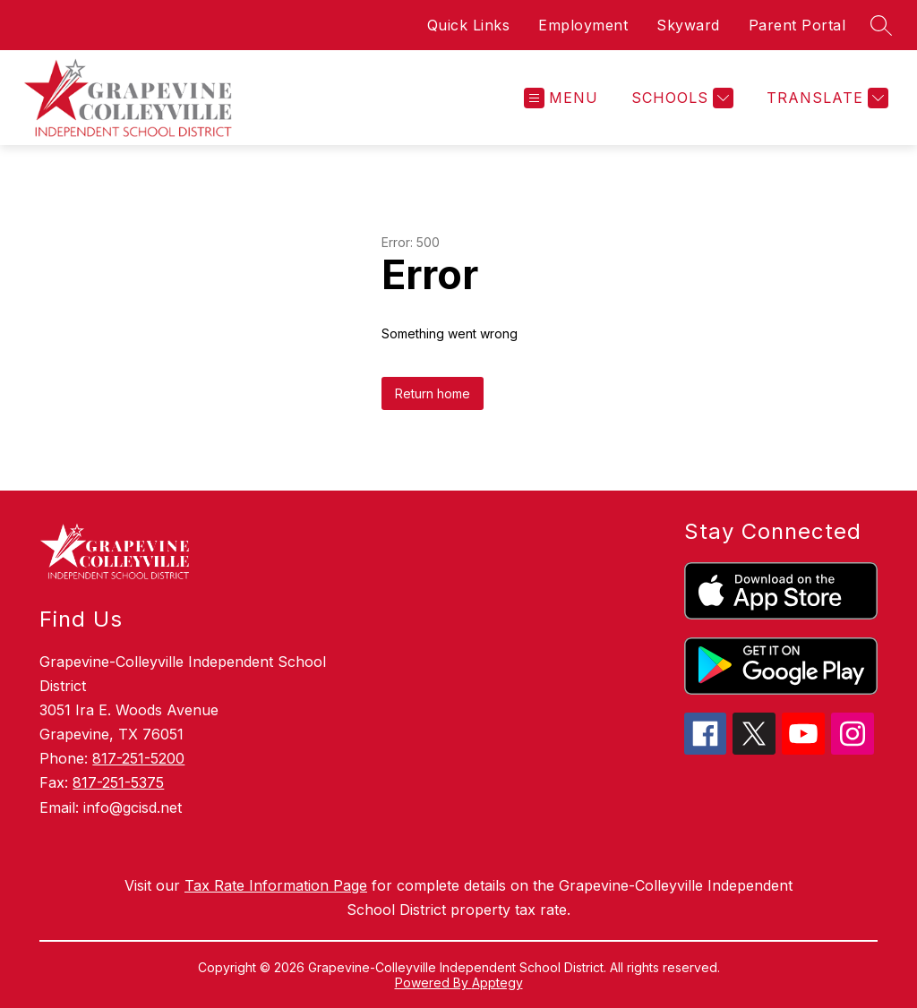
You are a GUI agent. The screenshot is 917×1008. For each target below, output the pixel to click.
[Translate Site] (825, 98)
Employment (583, 25)
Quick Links (468, 25)
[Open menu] (561, 98)
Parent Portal (797, 25)
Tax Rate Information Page (275, 885)
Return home (432, 393)
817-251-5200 (138, 758)
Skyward (688, 25)
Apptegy (497, 982)
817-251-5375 (118, 782)
